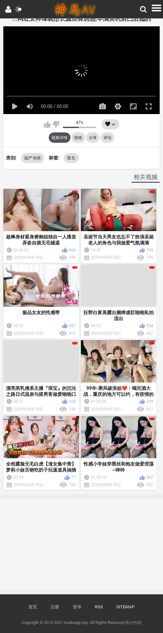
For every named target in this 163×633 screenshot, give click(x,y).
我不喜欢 (55, 124)
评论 (108, 137)
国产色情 (32, 158)
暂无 (71, 158)
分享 (93, 137)
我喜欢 (47, 124)
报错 (78, 137)
